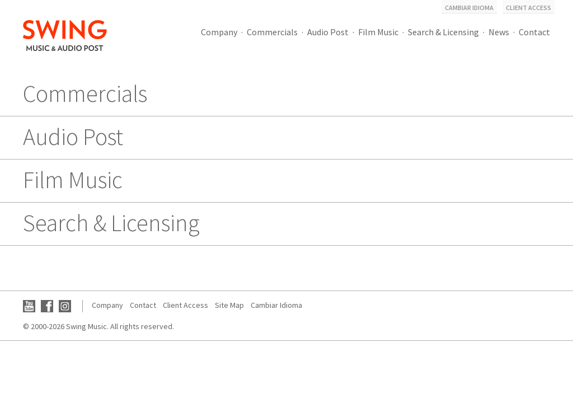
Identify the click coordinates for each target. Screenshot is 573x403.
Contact (534, 32)
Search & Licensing (443, 32)
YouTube (29, 306)
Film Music (378, 32)
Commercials (272, 32)
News (499, 32)
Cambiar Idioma (469, 7)
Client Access (528, 7)
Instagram (65, 306)
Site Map (229, 305)
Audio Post (328, 32)
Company (219, 32)
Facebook (47, 306)
